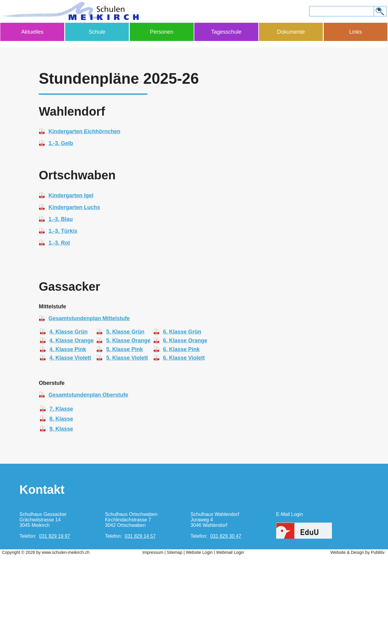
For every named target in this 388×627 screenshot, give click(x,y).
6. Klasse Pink (181, 421)
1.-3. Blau (60, 290)
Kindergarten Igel (70, 267)
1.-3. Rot (59, 314)
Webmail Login (230, 623)
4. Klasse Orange (71, 412)
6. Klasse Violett (184, 429)
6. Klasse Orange (185, 412)
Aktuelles (32, 32)
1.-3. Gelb (60, 215)
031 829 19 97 (54, 607)
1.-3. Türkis (62, 302)
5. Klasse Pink (124, 421)
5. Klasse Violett (127, 429)
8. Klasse (61, 490)
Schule (97, 32)
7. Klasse (61, 480)
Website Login (199, 623)
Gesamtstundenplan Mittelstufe (89, 390)
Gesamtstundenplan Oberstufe (88, 466)
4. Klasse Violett (70, 429)
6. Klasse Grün (182, 403)
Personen (161, 32)
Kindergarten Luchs (74, 279)
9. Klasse (61, 500)
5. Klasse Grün (125, 403)
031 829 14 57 (140, 607)
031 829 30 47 (225, 607)
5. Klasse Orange (128, 412)
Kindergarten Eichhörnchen (84, 203)
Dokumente (291, 32)
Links (355, 32)
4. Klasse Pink (67, 421)
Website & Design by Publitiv (357, 623)
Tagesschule (226, 32)
